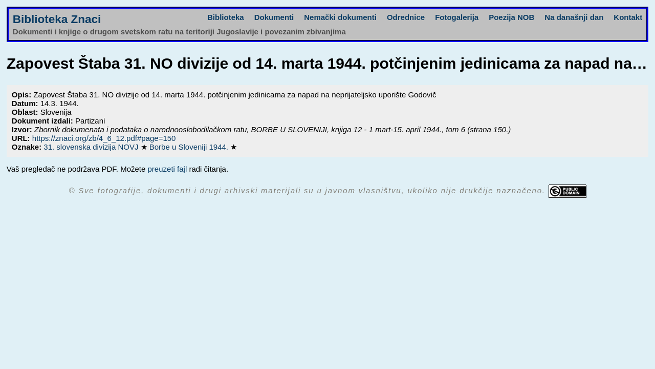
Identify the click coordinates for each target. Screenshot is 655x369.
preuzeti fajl (167, 169)
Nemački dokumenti (340, 17)
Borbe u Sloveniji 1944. (189, 146)
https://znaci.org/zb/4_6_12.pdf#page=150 (104, 138)
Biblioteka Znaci (57, 19)
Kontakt (628, 17)
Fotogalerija (456, 17)
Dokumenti (274, 17)
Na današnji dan (573, 17)
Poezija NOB (511, 17)
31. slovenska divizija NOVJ (91, 146)
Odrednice (406, 17)
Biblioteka (225, 17)
